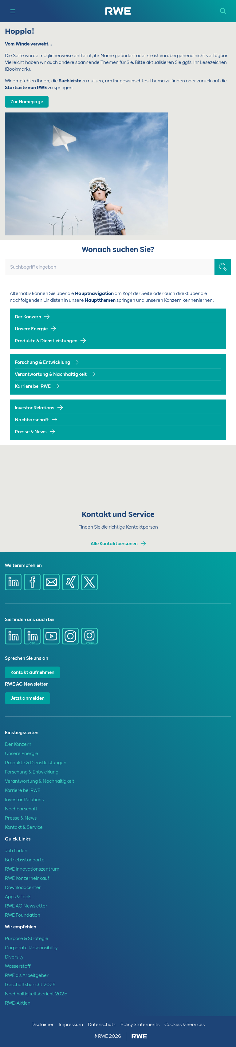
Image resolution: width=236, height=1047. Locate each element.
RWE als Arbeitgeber (27, 975)
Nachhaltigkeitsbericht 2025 (36, 994)
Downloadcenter (23, 887)
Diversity (14, 957)
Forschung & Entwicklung (42, 362)
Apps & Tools (18, 896)
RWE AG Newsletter (26, 906)
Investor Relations (34, 408)
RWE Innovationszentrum (32, 869)
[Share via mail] (51, 582)
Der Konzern (28, 317)
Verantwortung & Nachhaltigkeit (51, 374)
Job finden (16, 850)
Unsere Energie (31, 329)
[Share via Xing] (70, 582)
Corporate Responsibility (31, 948)
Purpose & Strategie (26, 938)
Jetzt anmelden (27, 698)
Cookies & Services (184, 1024)
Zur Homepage (26, 101)
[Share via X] (89, 582)
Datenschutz (102, 1024)
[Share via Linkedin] (13, 582)
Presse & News (31, 432)
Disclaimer (42, 1024)
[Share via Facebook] (32, 582)
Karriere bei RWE (33, 386)
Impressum (71, 1024)
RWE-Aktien (17, 1003)
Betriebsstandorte (25, 860)
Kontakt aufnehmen (32, 672)
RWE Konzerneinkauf (27, 878)
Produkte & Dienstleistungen (46, 341)
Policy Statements (139, 1024)
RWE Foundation (22, 915)
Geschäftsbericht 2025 (30, 984)
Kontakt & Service (24, 827)
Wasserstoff (17, 966)
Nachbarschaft (32, 420)
